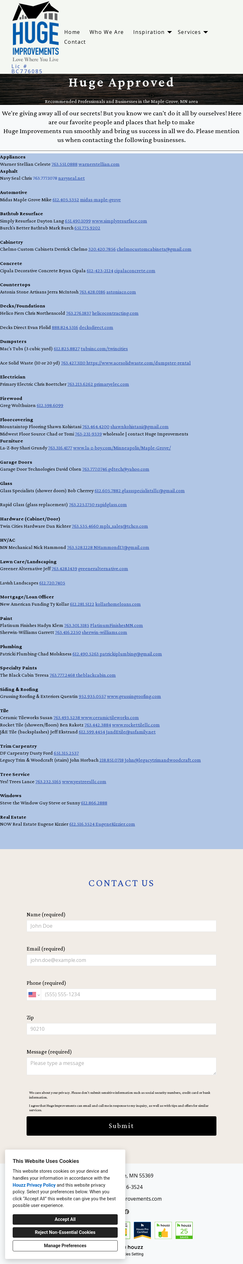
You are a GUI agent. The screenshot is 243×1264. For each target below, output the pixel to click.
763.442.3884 (97, 724)
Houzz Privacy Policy (34, 1185)
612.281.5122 (82, 604)
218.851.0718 (111, 760)
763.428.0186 (92, 291)
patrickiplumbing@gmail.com (131, 653)
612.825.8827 (67, 348)
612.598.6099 (50, 405)
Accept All (65, 1219)
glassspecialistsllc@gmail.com (153, 490)
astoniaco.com (121, 291)
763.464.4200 (95, 426)
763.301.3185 (76, 625)
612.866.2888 (94, 802)
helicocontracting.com (115, 313)
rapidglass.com (111, 504)
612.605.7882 (108, 490)
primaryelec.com (111, 384)
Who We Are (107, 32)
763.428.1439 (64, 568)
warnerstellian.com (99, 164)
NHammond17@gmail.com (121, 547)
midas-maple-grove (100, 199)
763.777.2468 (63, 675)
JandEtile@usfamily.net (131, 731)
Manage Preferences (65, 1245)
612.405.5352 (66, 199)
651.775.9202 (87, 227)
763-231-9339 (88, 433)
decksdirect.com (96, 327)
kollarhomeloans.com (118, 604)
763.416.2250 (68, 632)
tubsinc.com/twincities (104, 348)
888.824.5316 (65, 327)
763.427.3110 (73, 362)
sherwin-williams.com (104, 632)
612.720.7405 (52, 582)
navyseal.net (71, 178)
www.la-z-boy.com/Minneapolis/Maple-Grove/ (122, 447)
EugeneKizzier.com (115, 824)
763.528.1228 (80, 547)
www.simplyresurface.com (119, 220)
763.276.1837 (78, 313)
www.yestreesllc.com (84, 781)
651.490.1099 (78, 220)
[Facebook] (126, 1212)
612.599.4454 (92, 731)
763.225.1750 (82, 504)
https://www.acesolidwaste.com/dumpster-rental (138, 362)
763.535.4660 (86, 526)
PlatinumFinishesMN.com (116, 625)
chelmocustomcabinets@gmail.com (154, 249)
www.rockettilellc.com (136, 724)
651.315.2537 (66, 753)
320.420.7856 (102, 249)
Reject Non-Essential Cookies (65, 1232)
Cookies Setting (130, 1254)
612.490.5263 (86, 653)
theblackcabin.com (96, 675)
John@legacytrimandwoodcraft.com (163, 760)
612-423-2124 (100, 270)
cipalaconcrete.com (134, 270)
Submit (121, 1126)
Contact (75, 41)
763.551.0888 (65, 164)
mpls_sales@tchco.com (124, 526)
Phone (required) (121, 990)
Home (72, 32)
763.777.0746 (95, 469)
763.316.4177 (60, 447)
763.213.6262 (80, 384)
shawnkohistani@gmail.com (139, 426)
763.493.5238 (67, 717)
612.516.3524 (82, 824)
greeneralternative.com (103, 568)
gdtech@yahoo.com (128, 469)
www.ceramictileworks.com (110, 717)
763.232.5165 (48, 781)
